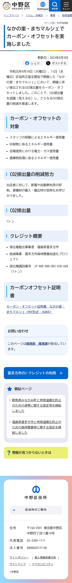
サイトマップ (18, 564)
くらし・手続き (34, 15)
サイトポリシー (19, 557)
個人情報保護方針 (45, 557)
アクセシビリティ (42, 564)
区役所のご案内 (36, 509)
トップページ (11, 15)
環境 (52, 15)
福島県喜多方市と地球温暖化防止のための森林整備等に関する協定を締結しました (36, 427)
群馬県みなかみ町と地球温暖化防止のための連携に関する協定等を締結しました (36, 405)
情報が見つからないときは (31, 452)
